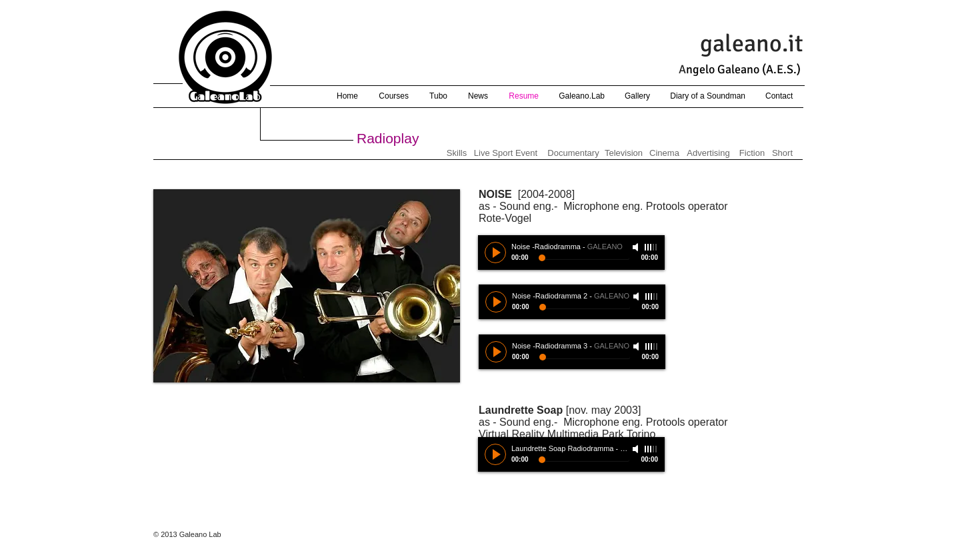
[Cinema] (664, 153)
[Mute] (636, 449)
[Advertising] (708, 153)
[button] (306, 285)
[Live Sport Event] (505, 153)
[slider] (651, 449)
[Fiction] (752, 153)
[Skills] (456, 153)
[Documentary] (573, 153)
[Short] (782, 153)
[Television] (623, 153)
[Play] (495, 454)
